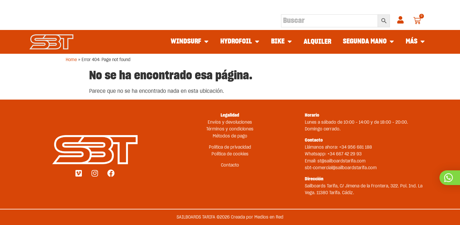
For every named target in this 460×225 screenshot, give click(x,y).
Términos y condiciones (229, 129)
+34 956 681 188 (355, 147)
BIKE (281, 41)
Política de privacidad (230, 147)
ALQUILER (317, 41)
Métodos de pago (230, 136)
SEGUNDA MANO (368, 41)
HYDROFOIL (239, 41)
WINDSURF (190, 41)
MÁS (415, 41)
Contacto (230, 165)
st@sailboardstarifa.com (341, 161)
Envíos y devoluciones (230, 122)
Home (71, 60)
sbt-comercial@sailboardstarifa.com (341, 167)
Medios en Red (268, 217)
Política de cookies (230, 154)
